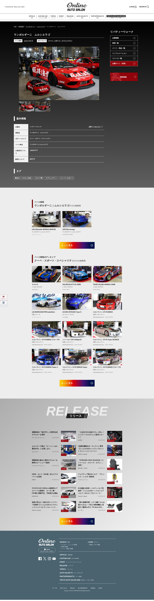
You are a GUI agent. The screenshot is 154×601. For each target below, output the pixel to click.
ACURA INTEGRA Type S (71, 312)
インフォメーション (119, 53)
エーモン (81, 511)
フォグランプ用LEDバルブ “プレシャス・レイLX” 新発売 (91, 476)
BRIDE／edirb (82, 469)
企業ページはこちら (94, 126)
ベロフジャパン (83, 480)
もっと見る (68, 245)
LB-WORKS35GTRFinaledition (43, 312)
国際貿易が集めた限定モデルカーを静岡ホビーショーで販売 (45, 462)
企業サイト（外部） (119, 63)
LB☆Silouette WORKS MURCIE (44, 229)
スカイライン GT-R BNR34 (103, 312)
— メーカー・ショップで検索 (68, 546)
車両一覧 (115, 43)
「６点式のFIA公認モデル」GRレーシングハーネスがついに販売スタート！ (91, 435)
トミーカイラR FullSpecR (71, 340)
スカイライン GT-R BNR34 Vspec (74, 367)
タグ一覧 (54, 589)
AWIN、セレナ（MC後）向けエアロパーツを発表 (45, 476)
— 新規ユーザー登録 (94, 546)
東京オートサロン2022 (23, 178)
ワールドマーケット (38, 438)
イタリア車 (39, 178)
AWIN (34, 480)
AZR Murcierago (68, 229)
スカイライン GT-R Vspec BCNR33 (106, 340)
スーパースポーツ (66, 178)
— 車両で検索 (64, 548)
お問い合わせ (63, 589)
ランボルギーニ (30, 26)
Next (95, 73)
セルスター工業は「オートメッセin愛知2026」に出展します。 (44, 448)
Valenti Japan (82, 455)
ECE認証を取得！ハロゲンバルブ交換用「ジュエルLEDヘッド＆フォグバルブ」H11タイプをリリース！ (91, 491)
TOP (15, 26)
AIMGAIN (35, 497)
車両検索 (21, 26)
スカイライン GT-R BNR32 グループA (46, 340)
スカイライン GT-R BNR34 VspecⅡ (45, 367)
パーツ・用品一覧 (118, 48)
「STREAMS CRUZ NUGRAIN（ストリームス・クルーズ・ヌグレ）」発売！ (91, 463)
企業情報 (115, 38)
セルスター (35, 452)
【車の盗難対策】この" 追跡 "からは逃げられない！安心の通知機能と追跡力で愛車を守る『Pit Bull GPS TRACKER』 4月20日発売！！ (91, 505)
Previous (22, 73)
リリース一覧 (117, 58)
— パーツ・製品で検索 (66, 550)
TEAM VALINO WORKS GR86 (104, 285)
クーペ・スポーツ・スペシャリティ (60, 41)
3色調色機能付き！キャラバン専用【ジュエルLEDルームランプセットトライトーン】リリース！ (91, 449)
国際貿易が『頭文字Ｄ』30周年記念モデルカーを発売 (45, 434)
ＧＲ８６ (35, 285)
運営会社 (72, 589)
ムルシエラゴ (41, 26)
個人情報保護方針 (83, 589)
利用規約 (93, 589)
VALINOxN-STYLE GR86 (71, 285)
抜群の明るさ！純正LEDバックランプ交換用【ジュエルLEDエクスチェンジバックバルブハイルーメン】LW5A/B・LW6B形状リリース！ (45, 505)
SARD (80, 441)
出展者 (100, 589)
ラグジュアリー (51, 178)
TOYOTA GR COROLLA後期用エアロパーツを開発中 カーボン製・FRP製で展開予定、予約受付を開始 (45, 491)
